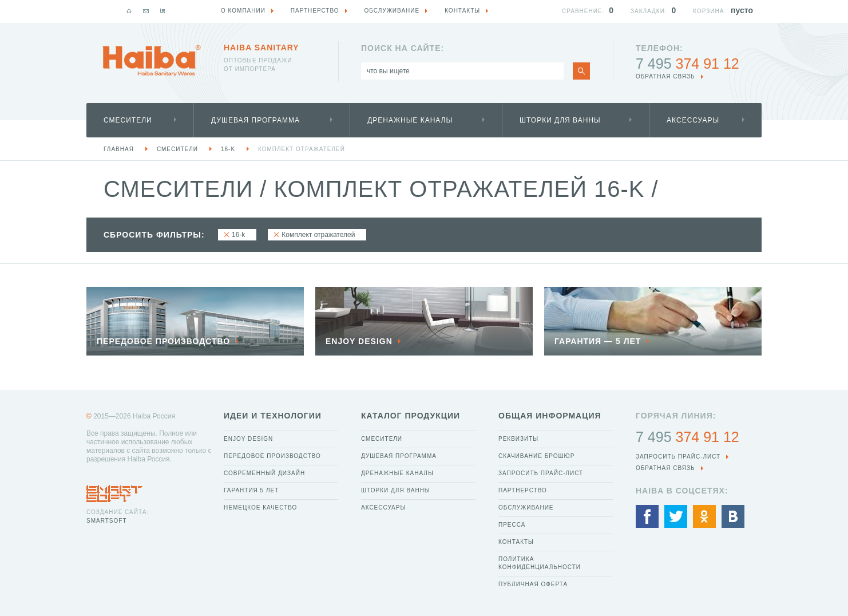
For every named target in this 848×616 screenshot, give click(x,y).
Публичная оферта (533, 584)
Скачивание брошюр (536, 456)
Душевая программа (255, 120)
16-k (228, 149)
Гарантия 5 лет (251, 490)
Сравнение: (583, 11)
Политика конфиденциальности (539, 563)
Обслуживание (526, 507)
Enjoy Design (248, 439)
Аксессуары (693, 120)
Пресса (511, 525)
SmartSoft (106, 521)
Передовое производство (272, 456)
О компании (243, 10)
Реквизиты (518, 439)
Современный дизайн (264, 473)
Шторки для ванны (560, 120)
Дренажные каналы (410, 120)
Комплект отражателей (301, 149)
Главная (119, 149)
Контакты (516, 542)
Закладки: (649, 11)
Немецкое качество (260, 507)
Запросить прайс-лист (540, 473)
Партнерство (522, 490)
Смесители (128, 120)
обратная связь (665, 76)
